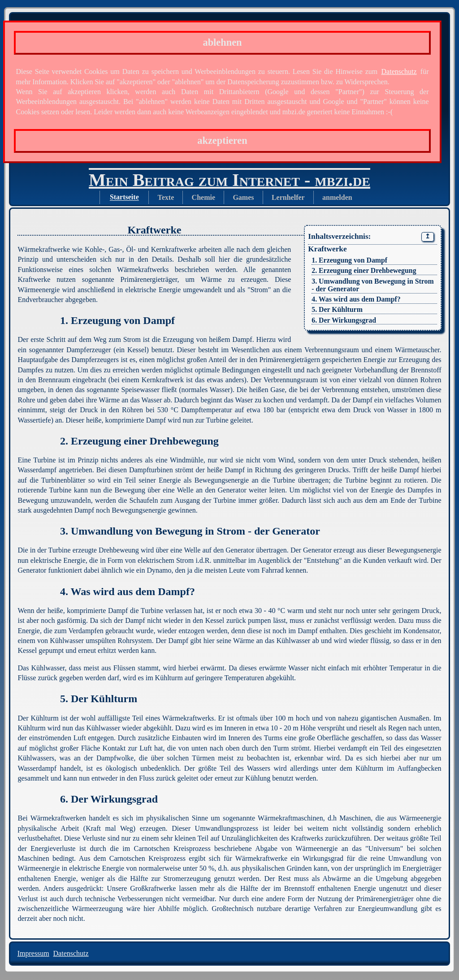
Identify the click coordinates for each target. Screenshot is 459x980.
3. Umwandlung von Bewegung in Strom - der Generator (372, 285)
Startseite (124, 197)
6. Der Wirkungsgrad (344, 320)
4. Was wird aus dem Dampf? (356, 299)
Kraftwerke (327, 249)
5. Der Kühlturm (337, 309)
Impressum (33, 953)
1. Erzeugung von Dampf (349, 260)
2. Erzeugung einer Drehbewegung (364, 270)
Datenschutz (399, 71)
